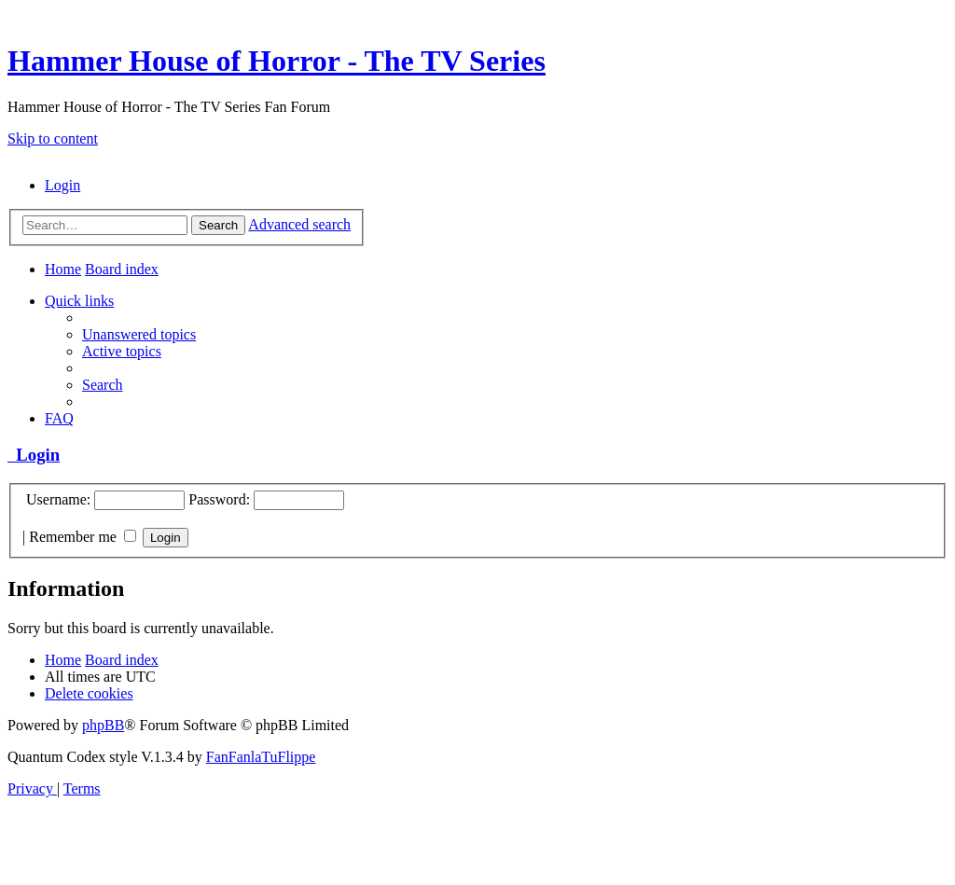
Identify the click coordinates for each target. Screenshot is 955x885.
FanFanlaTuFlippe (261, 757)
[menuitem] (62, 185)
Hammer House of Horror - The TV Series (276, 60)
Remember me (82, 537)
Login (33, 454)
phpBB (103, 725)
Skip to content (52, 138)
